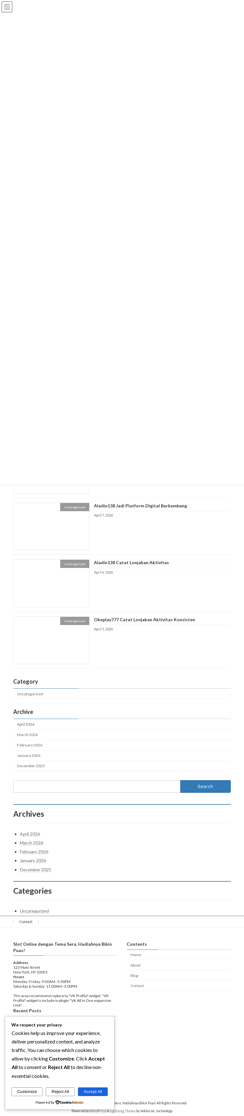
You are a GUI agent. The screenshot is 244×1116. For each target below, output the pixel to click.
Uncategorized (30, 694)
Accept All (93, 1091)
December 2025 (31, 766)
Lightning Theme (123, 1111)
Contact (25, 921)
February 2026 (29, 745)
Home (136, 954)
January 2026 (28, 755)
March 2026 (27, 734)
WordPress (98, 1111)
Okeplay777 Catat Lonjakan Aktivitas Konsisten (144, 619)
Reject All (60, 1091)
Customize (27, 1091)
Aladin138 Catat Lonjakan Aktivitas (131, 562)
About (136, 965)
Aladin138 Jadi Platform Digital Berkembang (140, 505)
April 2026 (25, 724)
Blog (134, 975)
